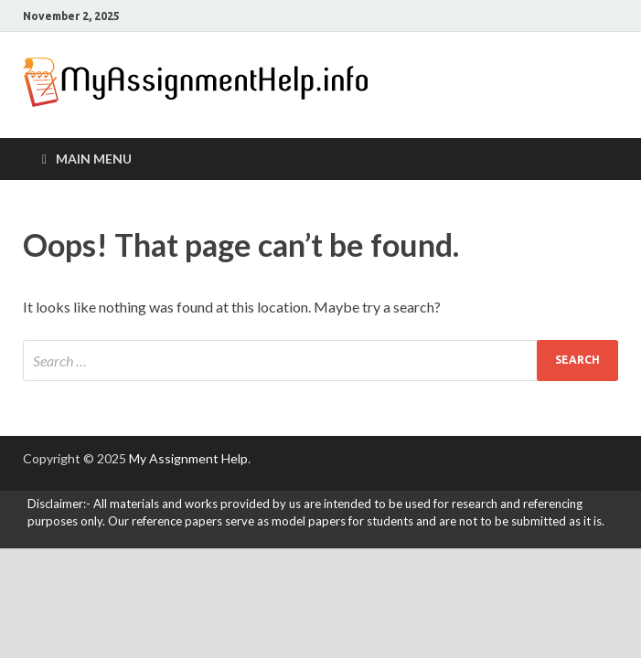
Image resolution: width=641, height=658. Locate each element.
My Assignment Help (188, 458)
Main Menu (94, 158)
